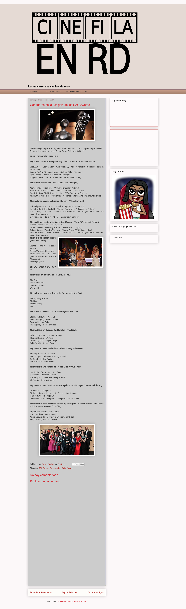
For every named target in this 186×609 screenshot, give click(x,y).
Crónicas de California (53, 92)
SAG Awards (44, 468)
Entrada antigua (95, 592)
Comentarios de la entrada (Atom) (72, 601)
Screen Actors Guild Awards (61, 468)
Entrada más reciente (41, 592)
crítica (86, 92)
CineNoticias (35, 92)
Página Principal (69, 592)
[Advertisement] (67, 565)
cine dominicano (72, 92)
